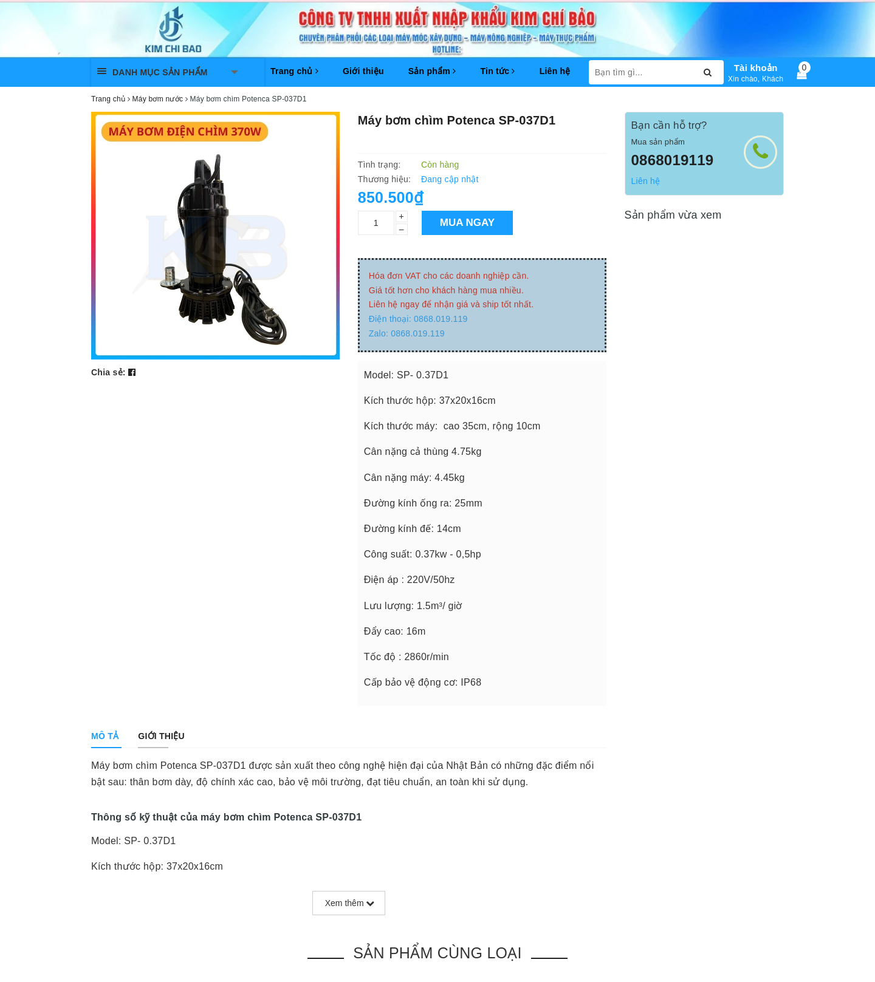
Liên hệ (555, 71)
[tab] (104, 736)
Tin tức (497, 71)
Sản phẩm (432, 71)
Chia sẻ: (108, 372)
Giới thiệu (363, 71)
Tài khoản (756, 68)
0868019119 (672, 160)
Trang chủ (294, 71)
